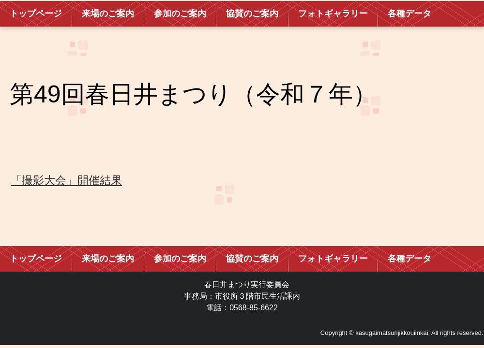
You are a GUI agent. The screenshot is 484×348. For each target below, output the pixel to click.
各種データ (409, 13)
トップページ (36, 13)
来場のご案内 (108, 13)
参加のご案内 (180, 13)
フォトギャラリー (333, 13)
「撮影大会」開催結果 (66, 180)
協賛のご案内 (252, 13)
